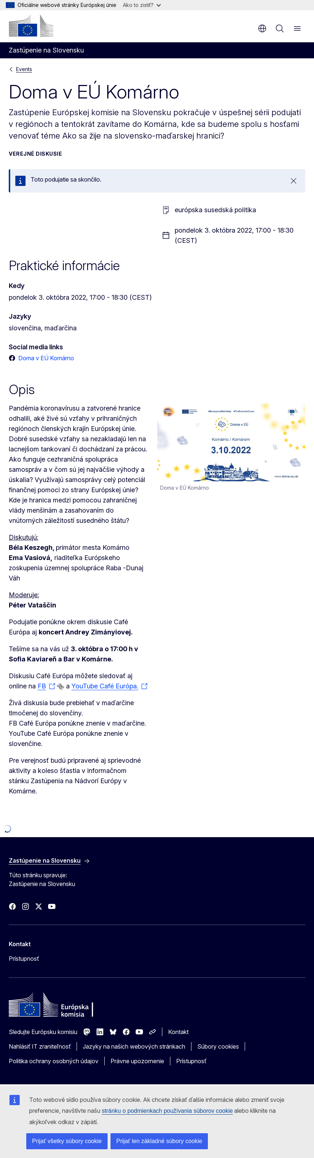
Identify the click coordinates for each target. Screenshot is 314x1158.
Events (24, 69)
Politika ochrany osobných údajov (53, 1061)
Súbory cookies (218, 1046)
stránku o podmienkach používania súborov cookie (167, 1111)
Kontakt (178, 1031)
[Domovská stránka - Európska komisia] (31, 25)
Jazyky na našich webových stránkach (134, 1046)
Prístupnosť (24, 958)
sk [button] (262, 28)
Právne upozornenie (137, 1061)
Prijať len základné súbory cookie (159, 1141)
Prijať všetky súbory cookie (67, 1141)
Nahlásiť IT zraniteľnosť (40, 1046)
